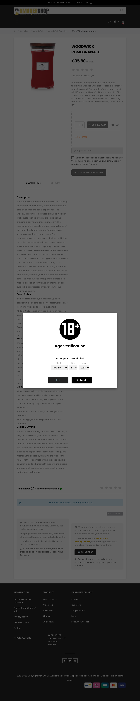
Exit (58, 380)
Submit (81, 380)
